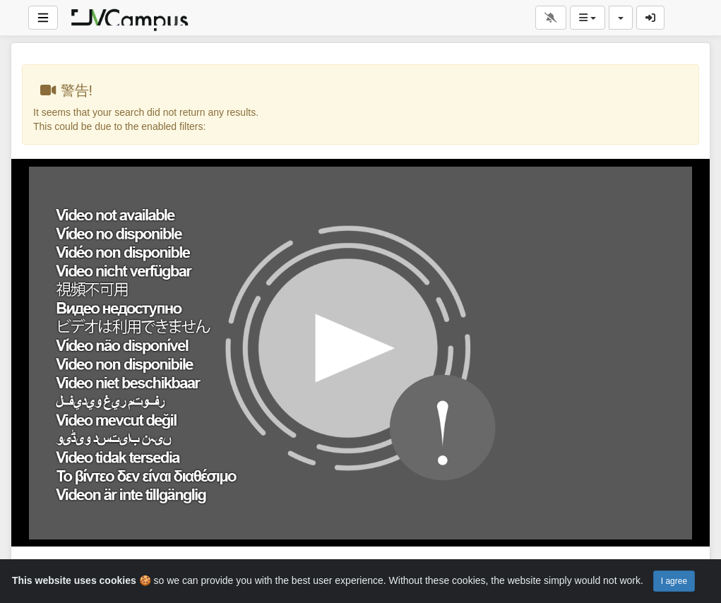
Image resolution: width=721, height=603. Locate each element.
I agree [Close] (674, 581)
